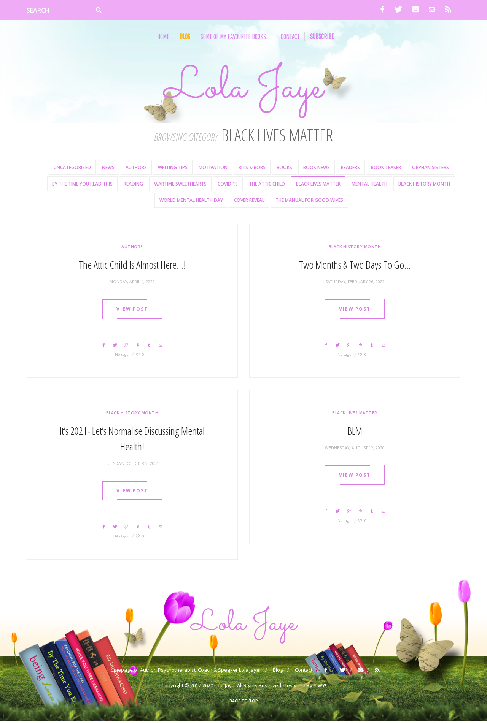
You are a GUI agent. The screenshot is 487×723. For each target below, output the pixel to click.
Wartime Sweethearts (180, 185)
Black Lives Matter (318, 185)
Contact (290, 36)
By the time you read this (82, 185)
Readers (350, 168)
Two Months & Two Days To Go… (355, 265)
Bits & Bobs (252, 168)
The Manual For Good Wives (309, 201)
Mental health (369, 185)
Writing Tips (173, 168)
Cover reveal (249, 201)
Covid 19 (228, 185)
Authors (136, 168)
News (108, 168)
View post (132, 310)
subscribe (322, 36)
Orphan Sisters (430, 168)
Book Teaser (386, 168)
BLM (354, 432)
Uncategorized (72, 168)
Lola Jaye (243, 88)
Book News (316, 168)
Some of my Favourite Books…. (236, 36)
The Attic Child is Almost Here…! (132, 265)
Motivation (213, 168)
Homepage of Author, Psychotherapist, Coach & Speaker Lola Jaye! (184, 672)
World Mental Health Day (191, 201)
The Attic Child (267, 185)
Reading (133, 185)
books (284, 168)
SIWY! (320, 687)
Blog (278, 672)
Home (163, 36)
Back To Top (243, 703)
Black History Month (424, 185)
